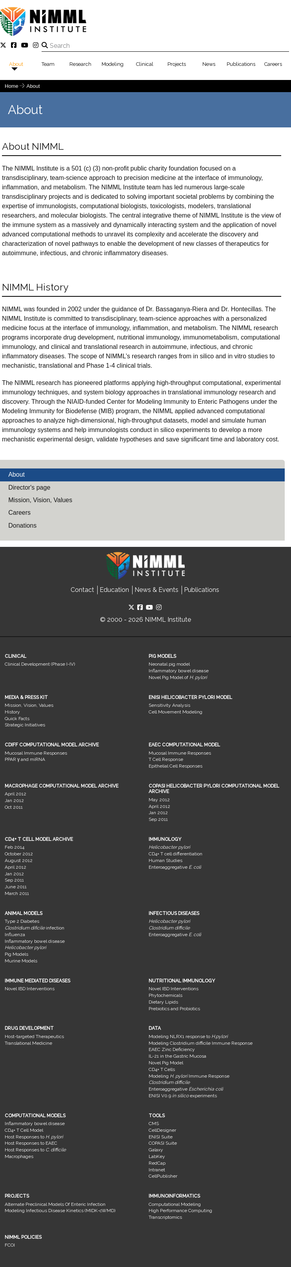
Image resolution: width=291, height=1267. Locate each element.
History (12, 712)
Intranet (157, 1170)
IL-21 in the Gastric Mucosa (177, 1056)
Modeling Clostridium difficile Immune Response (201, 1043)
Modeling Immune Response (189, 1076)
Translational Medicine (28, 1043)
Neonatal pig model (169, 664)
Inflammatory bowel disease (179, 670)
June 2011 (16, 886)
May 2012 (159, 799)
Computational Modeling (175, 1204)
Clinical (144, 64)
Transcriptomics (165, 1217)
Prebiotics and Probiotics (174, 1008)
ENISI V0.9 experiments (183, 1095)
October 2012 (19, 854)
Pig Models (16, 954)
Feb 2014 (14, 847)
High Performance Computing (180, 1210)
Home (11, 86)
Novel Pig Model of (178, 677)
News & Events (156, 590)
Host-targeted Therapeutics (34, 1036)
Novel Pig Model (166, 1063)
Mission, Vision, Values (40, 500)
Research (80, 64)
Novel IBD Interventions (30, 988)
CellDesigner (162, 1130)
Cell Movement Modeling (175, 712)
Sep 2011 (158, 819)
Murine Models (21, 961)
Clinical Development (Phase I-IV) (40, 664)
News (208, 64)
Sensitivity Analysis (169, 705)
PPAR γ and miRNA (25, 759)
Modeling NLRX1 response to (188, 1036)
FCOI (10, 1245)
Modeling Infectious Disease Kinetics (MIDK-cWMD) (60, 1210)
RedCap (157, 1163)
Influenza (15, 934)
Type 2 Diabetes (22, 921)
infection (34, 928)
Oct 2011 (14, 807)
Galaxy (156, 1150)
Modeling (113, 64)
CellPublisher (163, 1176)
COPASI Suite (163, 1143)
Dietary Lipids (163, 1002)
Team (48, 64)
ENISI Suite (161, 1137)
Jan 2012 (14, 800)
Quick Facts (17, 718)
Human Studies (165, 860)
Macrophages (19, 1156)
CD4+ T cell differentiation (175, 854)
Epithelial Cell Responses (175, 766)
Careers (273, 64)
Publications (241, 64)
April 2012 (15, 794)
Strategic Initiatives (25, 725)
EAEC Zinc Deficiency (172, 1049)
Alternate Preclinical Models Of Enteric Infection (55, 1204)
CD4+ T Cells (162, 1069)
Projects (176, 64)
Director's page (29, 487)
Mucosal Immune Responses (36, 753)
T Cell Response (166, 759)
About (16, 64)
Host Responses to (34, 1137)
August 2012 (19, 860)
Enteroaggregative (175, 867)
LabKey (157, 1156)
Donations (22, 525)
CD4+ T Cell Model (24, 1130)
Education (114, 590)
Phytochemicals (165, 995)
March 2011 (17, 893)
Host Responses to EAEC (31, 1143)
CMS (154, 1123)
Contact (82, 590)
